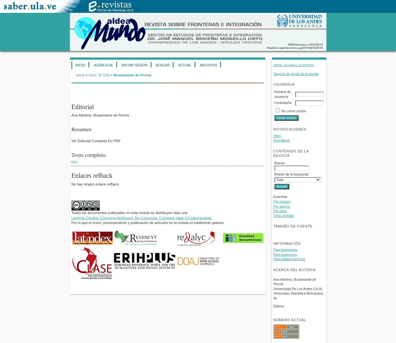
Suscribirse (282, 140)
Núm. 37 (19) (98, 75)
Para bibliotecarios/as (289, 259)
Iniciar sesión (134, 65)
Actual (184, 65)
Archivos (208, 65)
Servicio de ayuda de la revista (296, 74)
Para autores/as (285, 254)
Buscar (163, 65)
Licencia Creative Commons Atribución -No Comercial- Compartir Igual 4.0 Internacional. (142, 218)
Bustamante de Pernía (132, 75)
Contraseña (283, 103)
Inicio (80, 65)
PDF (75, 161)
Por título (280, 211)
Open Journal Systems (294, 65)
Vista (277, 136)
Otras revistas (284, 216)
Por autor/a (282, 206)
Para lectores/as (286, 250)
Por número (282, 201)
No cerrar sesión (294, 111)
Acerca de (103, 65)
